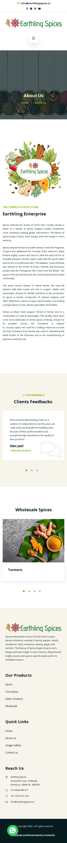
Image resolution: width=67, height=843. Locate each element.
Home (24, 102)
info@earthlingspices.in (33, 3)
